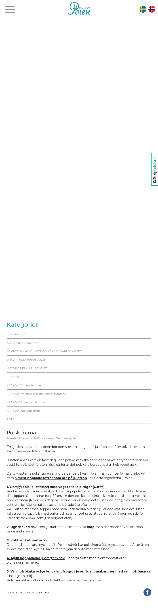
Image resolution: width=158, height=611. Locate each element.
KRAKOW (13, 376)
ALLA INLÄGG (16, 334)
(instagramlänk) (36, 558)
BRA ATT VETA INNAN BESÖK (26, 359)
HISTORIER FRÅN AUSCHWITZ (27, 368)
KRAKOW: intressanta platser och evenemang (36, 393)
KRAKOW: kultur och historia (26, 402)
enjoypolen (70, 438)
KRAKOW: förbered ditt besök (26, 385)
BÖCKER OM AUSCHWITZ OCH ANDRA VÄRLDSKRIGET (44, 351)
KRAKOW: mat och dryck (23, 410)
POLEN (12, 419)
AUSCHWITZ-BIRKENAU (23, 342)
